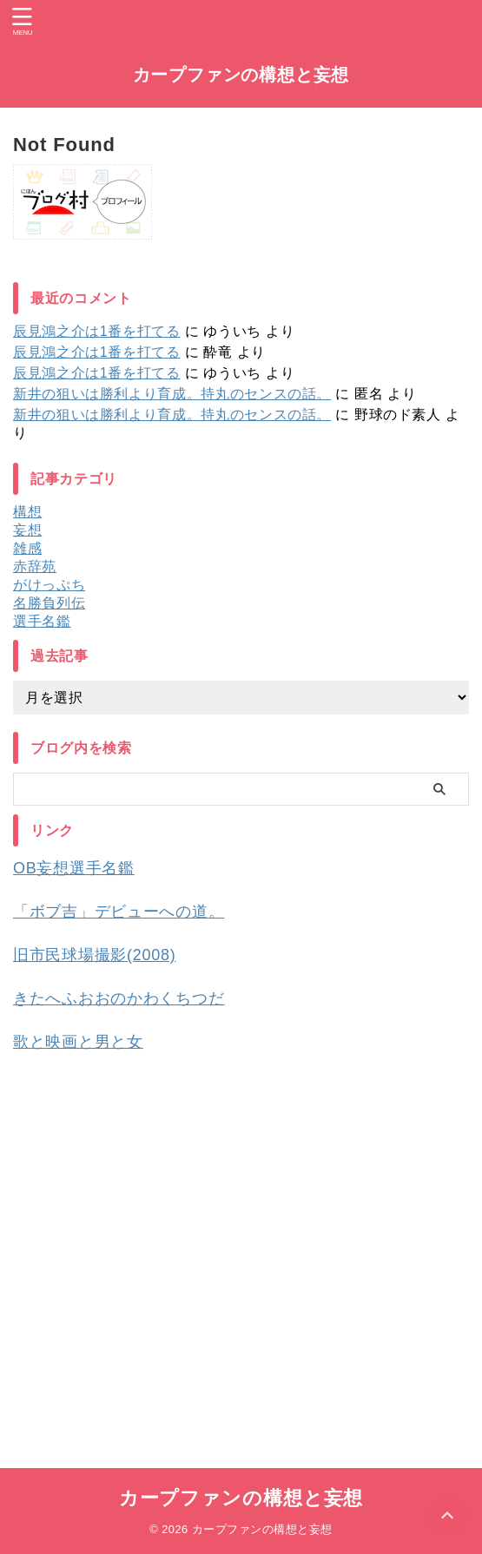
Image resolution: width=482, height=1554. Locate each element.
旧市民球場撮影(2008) (94, 955)
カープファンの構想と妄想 (241, 74)
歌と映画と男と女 (78, 1041)
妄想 (27, 530)
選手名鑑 (42, 621)
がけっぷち (49, 584)
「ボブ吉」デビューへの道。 (118, 911)
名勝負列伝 (49, 603)
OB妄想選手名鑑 (74, 868)
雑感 (27, 548)
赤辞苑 (34, 566)
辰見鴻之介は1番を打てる (97, 331)
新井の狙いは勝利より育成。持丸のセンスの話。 (172, 393)
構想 (27, 511)
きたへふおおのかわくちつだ (118, 998)
